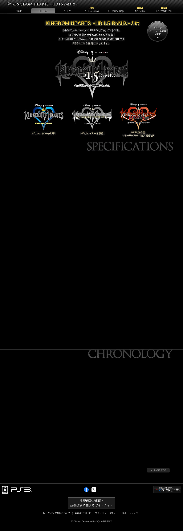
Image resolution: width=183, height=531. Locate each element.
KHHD (43, 10)
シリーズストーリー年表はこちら (157, 31)
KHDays (116, 10)
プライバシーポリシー (106, 513)
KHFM (67, 10)
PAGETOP (158, 470)
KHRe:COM (91, 10)
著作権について (83, 513)
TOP (19, 10)
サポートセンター (131, 513)
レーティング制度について (57, 513)
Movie (140, 10)
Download (164, 10)
